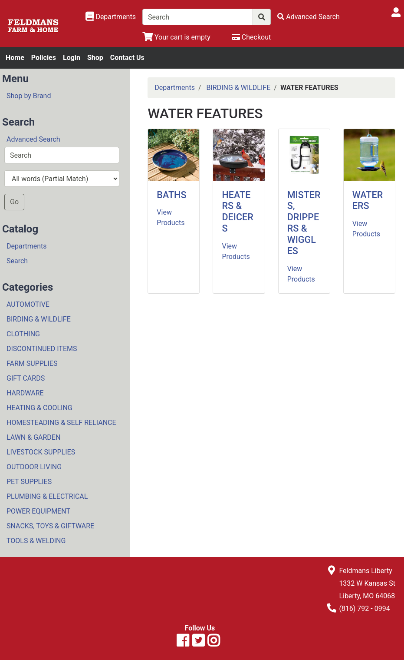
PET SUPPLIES (29, 482)
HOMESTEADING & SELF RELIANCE (61, 422)
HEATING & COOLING (39, 408)
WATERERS (367, 200)
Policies (43, 57)
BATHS (171, 194)
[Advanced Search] (308, 17)
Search (17, 261)
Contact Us (127, 57)
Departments (27, 246)
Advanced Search (33, 139)
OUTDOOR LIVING (34, 467)
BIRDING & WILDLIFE (39, 319)
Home (15, 57)
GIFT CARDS (26, 378)
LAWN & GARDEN (33, 437)
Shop (95, 57)
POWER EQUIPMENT (38, 511)
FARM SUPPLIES (32, 363)
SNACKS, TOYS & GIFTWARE (50, 526)
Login (71, 57)
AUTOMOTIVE (28, 304)
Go (14, 202)
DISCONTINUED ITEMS (42, 349)
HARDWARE (25, 393)
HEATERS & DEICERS (237, 211)
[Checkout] (251, 37)
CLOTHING (23, 334)
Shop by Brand (29, 96)
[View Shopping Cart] (176, 37)
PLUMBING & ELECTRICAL (47, 496)
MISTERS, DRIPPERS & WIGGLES (304, 223)
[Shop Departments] (110, 17)
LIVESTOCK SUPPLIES (41, 452)
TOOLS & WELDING (36, 541)
